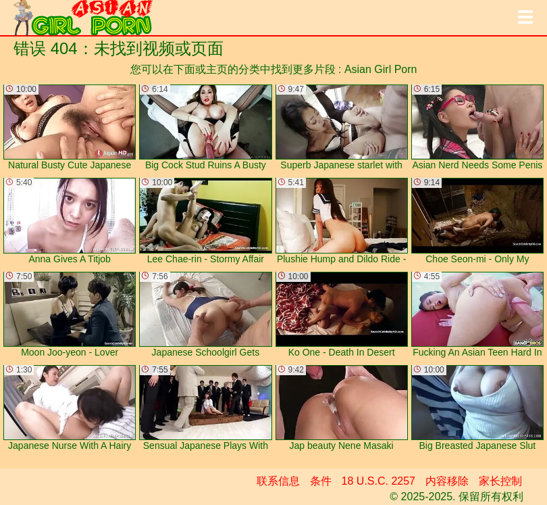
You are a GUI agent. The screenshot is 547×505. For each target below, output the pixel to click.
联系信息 (278, 481)
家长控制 (500, 481)
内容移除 (447, 481)
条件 (321, 481)
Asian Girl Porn (380, 69)
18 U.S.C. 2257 (378, 481)
